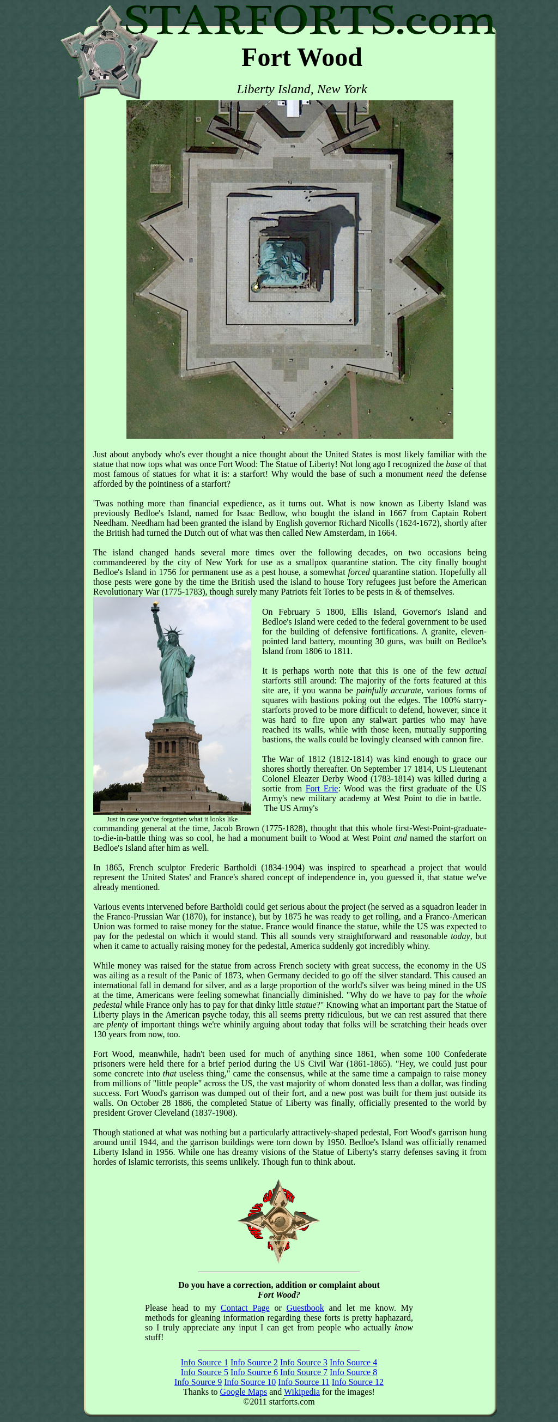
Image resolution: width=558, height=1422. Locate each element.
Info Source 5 (204, 1372)
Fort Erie (322, 788)
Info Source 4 (353, 1362)
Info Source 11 (304, 1382)
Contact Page (245, 1307)
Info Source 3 (303, 1362)
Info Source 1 (204, 1362)
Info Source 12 (358, 1382)
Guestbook (305, 1307)
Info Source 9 (198, 1382)
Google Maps (244, 1391)
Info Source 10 (250, 1382)
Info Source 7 (303, 1372)
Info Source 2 (254, 1362)
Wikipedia (302, 1391)
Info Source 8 (353, 1372)
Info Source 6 (254, 1372)
